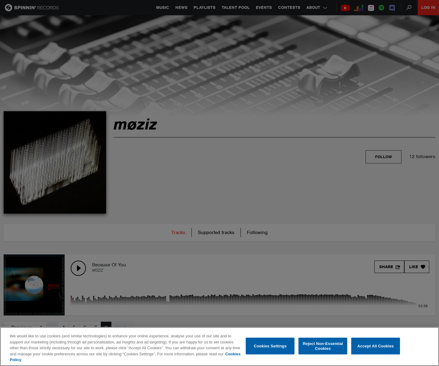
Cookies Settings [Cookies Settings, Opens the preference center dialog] (270, 346)
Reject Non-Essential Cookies (323, 346)
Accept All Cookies (375, 346)
